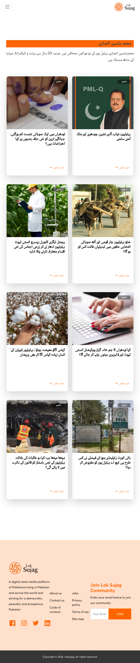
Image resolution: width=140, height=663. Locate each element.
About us (56, 593)
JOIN (119, 614)
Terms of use (80, 612)
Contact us (57, 600)
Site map (78, 619)
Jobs (75, 593)
